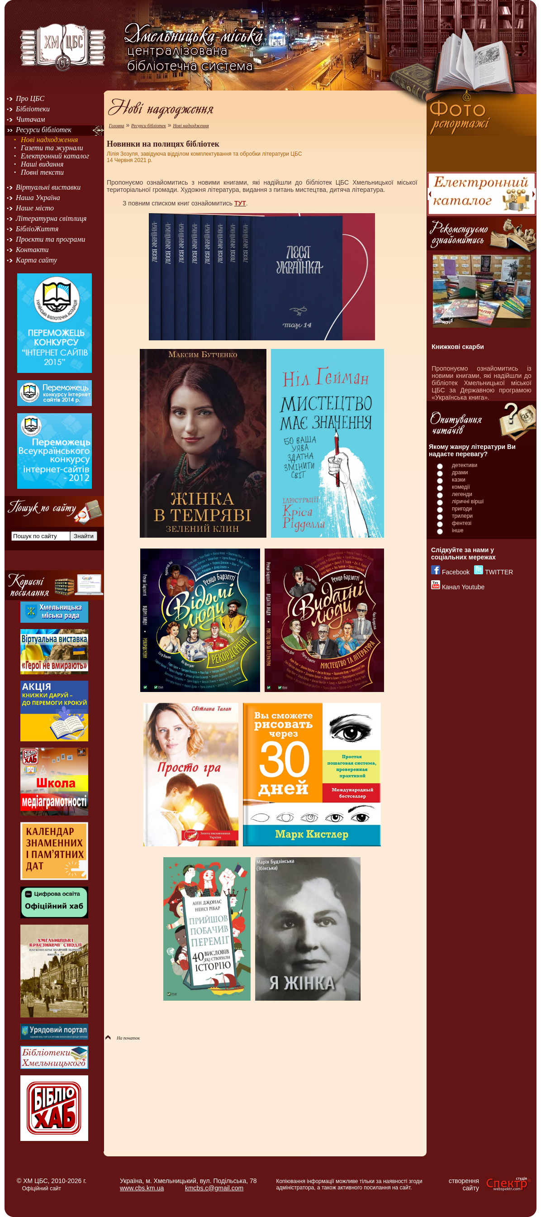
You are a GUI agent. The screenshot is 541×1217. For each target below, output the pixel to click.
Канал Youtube (463, 587)
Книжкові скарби (458, 346)
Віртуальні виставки (48, 187)
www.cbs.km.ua (142, 1188)
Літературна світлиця (51, 218)
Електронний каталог (55, 156)
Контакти (32, 249)
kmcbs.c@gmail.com (214, 1188)
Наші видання (42, 164)
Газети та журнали (52, 148)
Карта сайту (36, 260)
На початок (122, 1038)
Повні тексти (42, 172)
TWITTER (499, 572)
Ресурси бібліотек (43, 130)
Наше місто (35, 208)
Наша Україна (38, 197)
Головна (116, 125)
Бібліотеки (33, 109)
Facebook (456, 572)
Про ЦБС (30, 98)
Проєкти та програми (50, 239)
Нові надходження (49, 139)
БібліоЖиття (37, 229)
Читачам (30, 119)
